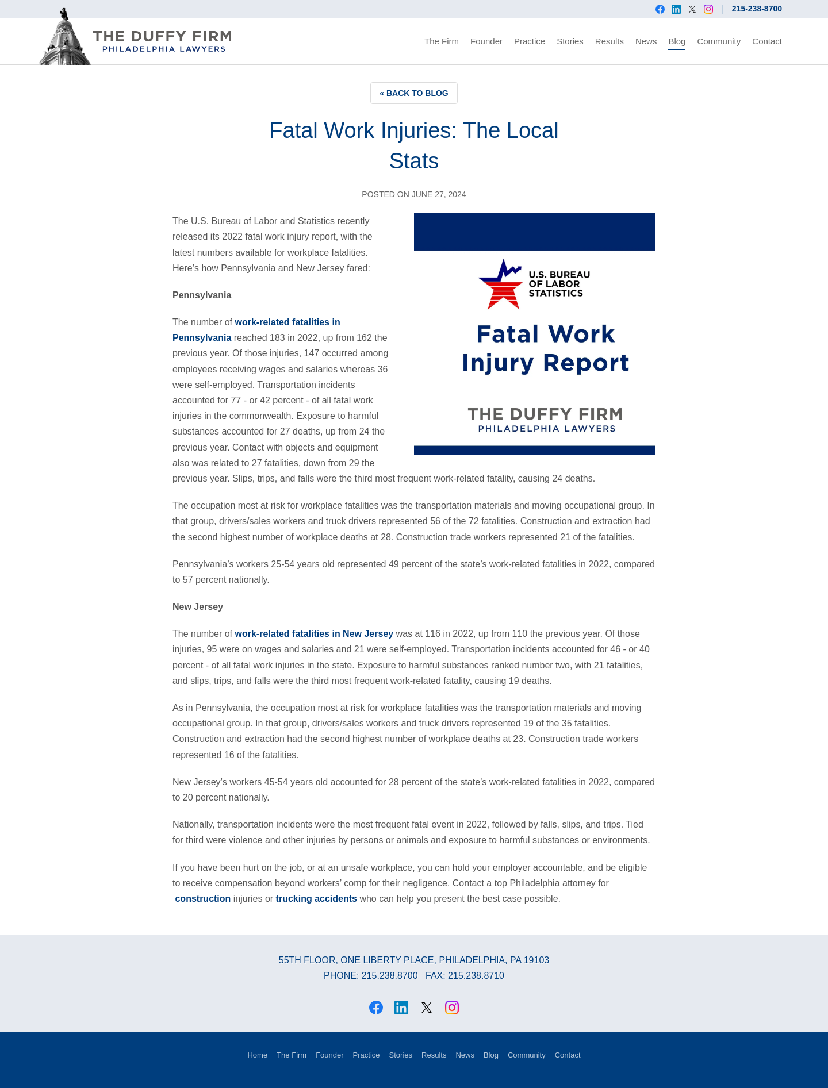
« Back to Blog (413, 93)
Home (257, 1055)
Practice (529, 41)
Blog (676, 41)
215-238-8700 (757, 8)
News (646, 41)
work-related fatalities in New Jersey (314, 634)
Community (719, 41)
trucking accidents (316, 899)
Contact (767, 41)
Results (609, 41)
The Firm (441, 41)
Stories (570, 41)
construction (203, 899)
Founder (486, 41)
